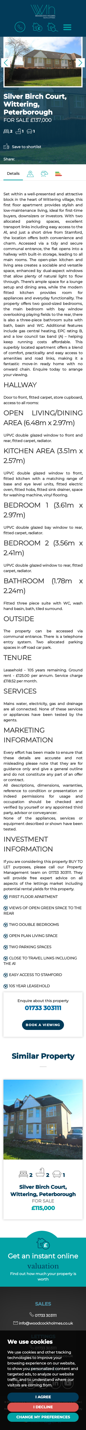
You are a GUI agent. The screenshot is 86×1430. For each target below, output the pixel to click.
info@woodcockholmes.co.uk (43, 1323)
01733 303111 (43, 1007)
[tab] (30, 174)
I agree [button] (43, 1397)
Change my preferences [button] (43, 1417)
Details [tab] (13, 173)
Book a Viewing (43, 1025)
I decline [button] (43, 1407)
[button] (5, 62)
